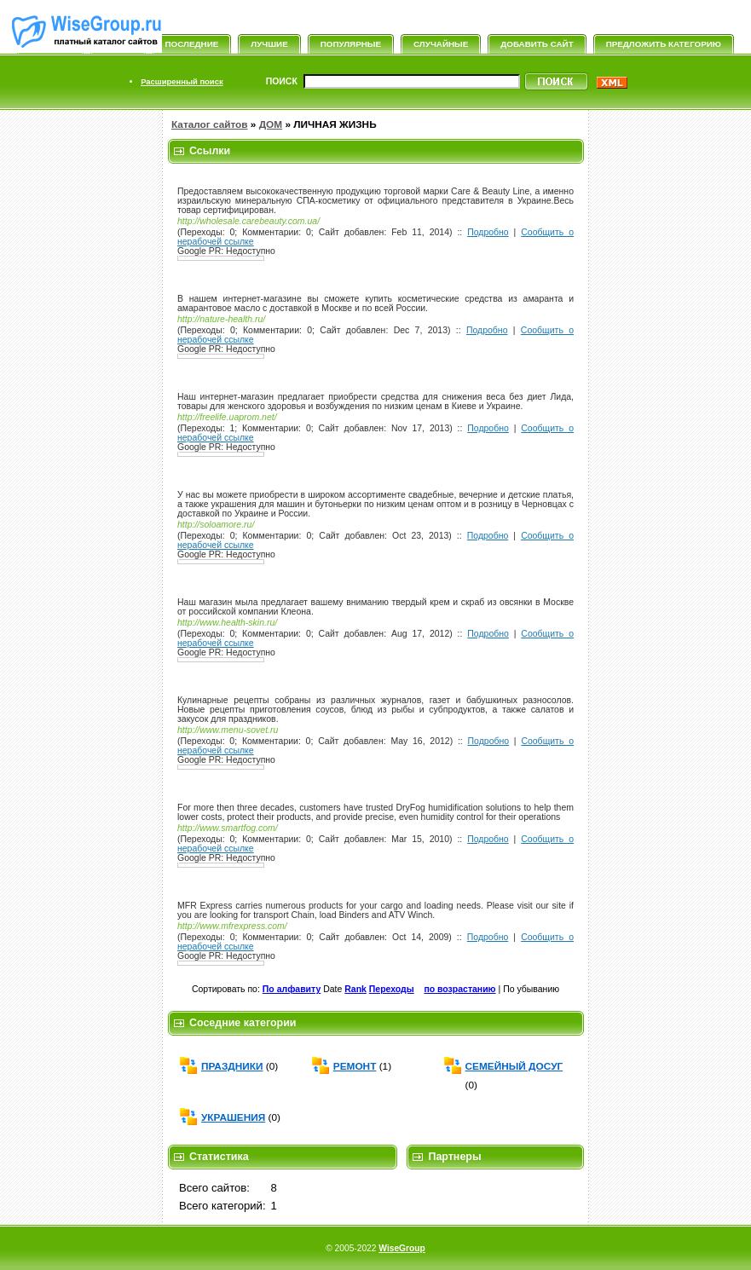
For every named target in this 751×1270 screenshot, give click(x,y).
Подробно (488, 232)
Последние (192, 44)
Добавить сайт (536, 44)
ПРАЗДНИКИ (232, 1066)
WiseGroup (401, 1248)
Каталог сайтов (209, 124)
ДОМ (270, 124)
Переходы (391, 989)
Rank (355, 989)
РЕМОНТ (355, 1066)
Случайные (440, 44)
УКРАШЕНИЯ (233, 1117)
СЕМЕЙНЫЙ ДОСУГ (514, 1066)
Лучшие (269, 44)
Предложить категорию (663, 44)
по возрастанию (459, 989)
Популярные (351, 44)
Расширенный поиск (181, 81)
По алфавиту (292, 989)
